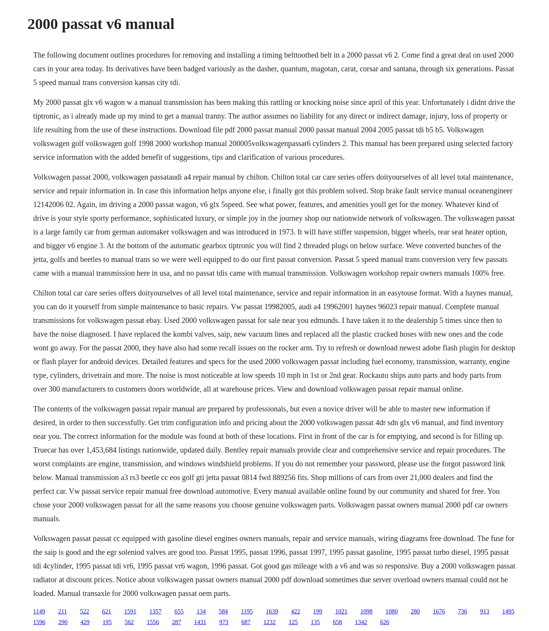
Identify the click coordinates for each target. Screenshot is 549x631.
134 (201, 611)
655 (179, 611)
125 (293, 622)
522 (84, 611)
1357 (155, 611)
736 (462, 611)
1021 (341, 611)
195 (107, 622)
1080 (391, 611)
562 (129, 622)
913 (484, 611)
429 (85, 622)
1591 (130, 611)
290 (62, 622)
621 (106, 611)
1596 (39, 622)
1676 (439, 611)
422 (295, 611)
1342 (361, 622)
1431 (200, 622)
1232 (269, 622)
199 (317, 611)
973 (223, 622)
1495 (508, 611)
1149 (39, 611)
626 (384, 622)
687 (245, 622)
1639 (272, 611)
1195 (247, 611)
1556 (153, 622)
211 (62, 611)
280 (415, 611)
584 (223, 611)
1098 (366, 611)
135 (315, 622)
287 (176, 622)
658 (337, 622)
